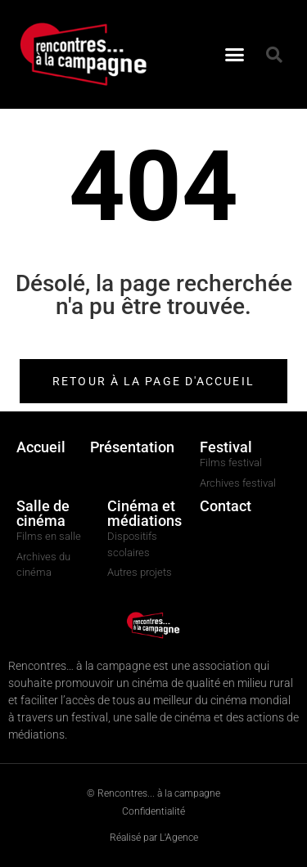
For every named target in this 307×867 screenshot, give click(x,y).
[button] (234, 54)
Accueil (40, 447)
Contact (225, 505)
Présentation (132, 447)
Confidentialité (153, 811)
